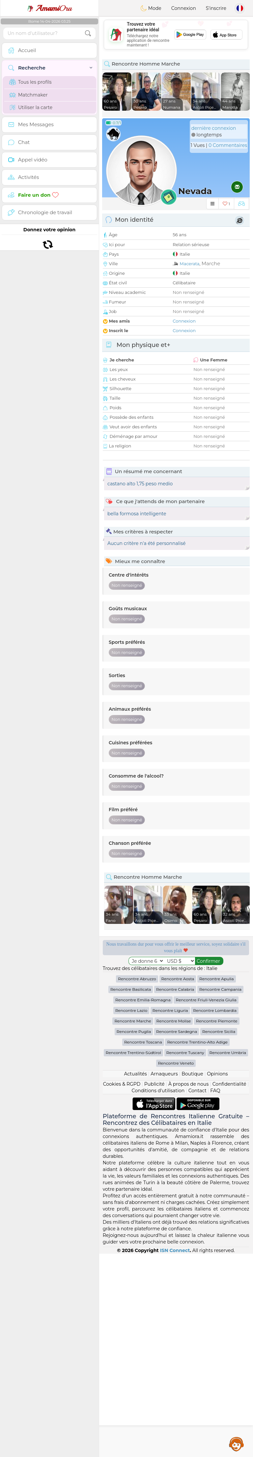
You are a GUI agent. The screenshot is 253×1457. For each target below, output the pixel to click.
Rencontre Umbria (228, 1255)
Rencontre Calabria (175, 1192)
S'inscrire (216, 8)
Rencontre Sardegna (176, 1234)
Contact (197, 1294)
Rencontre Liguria (170, 1213)
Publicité (154, 1287)
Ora (49, 8)
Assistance (236, 1444)
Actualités (135, 1277)
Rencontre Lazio (131, 1213)
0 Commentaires (228, 145)
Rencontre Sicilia (218, 1234)
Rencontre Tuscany (185, 1255)
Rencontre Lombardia (215, 1213)
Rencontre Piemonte (217, 1224)
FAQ (215, 1294)
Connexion (183, 8)
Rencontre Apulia (216, 1182)
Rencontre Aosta (177, 1182)
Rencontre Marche (132, 1224)
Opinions (217, 1277)
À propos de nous (188, 1287)
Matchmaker (28, 95)
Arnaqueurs (164, 1277)
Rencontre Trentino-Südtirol (133, 1255)
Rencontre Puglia (134, 1234)
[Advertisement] (176, 1079)
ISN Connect (175, 1454)
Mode (150, 8)
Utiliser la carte (30, 107)
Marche (211, 263)
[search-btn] (88, 33)
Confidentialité (229, 1287)
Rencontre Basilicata (130, 1192)
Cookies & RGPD (122, 1287)
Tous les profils (30, 82)
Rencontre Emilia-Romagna (143, 1203)
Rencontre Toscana (143, 1245)
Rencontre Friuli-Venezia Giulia (206, 1203)
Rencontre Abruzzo (137, 1182)
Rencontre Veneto (176, 1266)
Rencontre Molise (173, 1224)
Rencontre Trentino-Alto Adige (197, 1245)
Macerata (189, 263)
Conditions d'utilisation (158, 1294)
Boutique (192, 1277)
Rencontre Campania (220, 1192)
